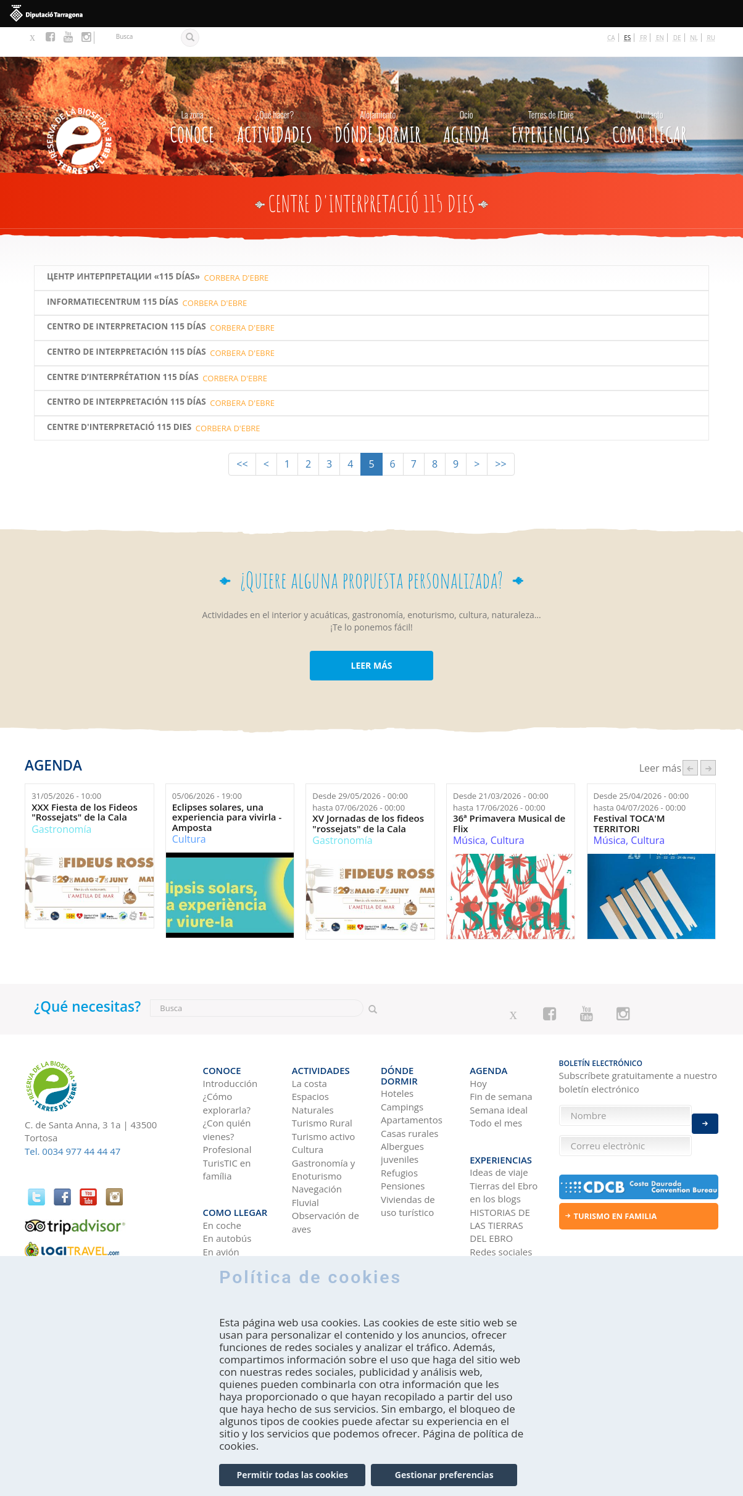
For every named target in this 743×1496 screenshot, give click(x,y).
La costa (309, 1045)
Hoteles (397, 1045)
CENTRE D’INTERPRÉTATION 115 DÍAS (123, 347)
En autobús (227, 1193)
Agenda (466, 95)
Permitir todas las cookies (291, 1475)
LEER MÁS (371, 636)
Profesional (227, 1111)
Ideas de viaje (499, 1127)
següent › (708, 738)
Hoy (478, 1045)
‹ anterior (690, 738)
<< (241, 434)
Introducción (230, 1045)
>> (500, 434)
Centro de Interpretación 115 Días (126, 372)
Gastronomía (61, 799)
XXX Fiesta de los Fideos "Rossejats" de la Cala (84, 782)
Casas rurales (409, 1085)
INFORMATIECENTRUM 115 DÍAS (112, 272)
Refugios (399, 1125)
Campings (402, 1059)
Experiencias (551, 95)
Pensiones (403, 1138)
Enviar (705, 1115)
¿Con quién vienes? (227, 1091)
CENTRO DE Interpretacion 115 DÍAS (126, 297)
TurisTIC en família (227, 1131)
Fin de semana (501, 1059)
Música (469, 810)
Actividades (274, 95)
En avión (221, 1206)
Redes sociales (501, 1206)
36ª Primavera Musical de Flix (509, 793)
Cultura (189, 809)
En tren (219, 1219)
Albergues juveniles (402, 1105)
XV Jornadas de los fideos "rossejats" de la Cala (368, 793)
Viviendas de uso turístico (408, 1158)
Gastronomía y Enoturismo (323, 1131)
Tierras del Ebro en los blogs (504, 1146)
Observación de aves (325, 1184)
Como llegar (649, 95)
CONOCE (192, 95)
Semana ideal (499, 1072)
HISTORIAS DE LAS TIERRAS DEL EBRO (500, 1179)
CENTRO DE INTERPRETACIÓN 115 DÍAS (126, 322)
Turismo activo (323, 1099)
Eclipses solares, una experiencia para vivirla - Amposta (227, 787)
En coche (222, 1179)
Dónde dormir (377, 95)
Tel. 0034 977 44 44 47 (72, 1121)
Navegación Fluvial (317, 1158)
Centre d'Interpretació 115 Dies (119, 397)
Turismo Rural (322, 1085)
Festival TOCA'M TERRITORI (629, 793)
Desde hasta (360, 772)
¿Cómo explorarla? (227, 1065)
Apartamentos (411, 1072)
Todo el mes (496, 1085)
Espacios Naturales (313, 1065)
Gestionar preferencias (444, 1475)
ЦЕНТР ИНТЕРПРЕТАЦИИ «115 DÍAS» (123, 247)
